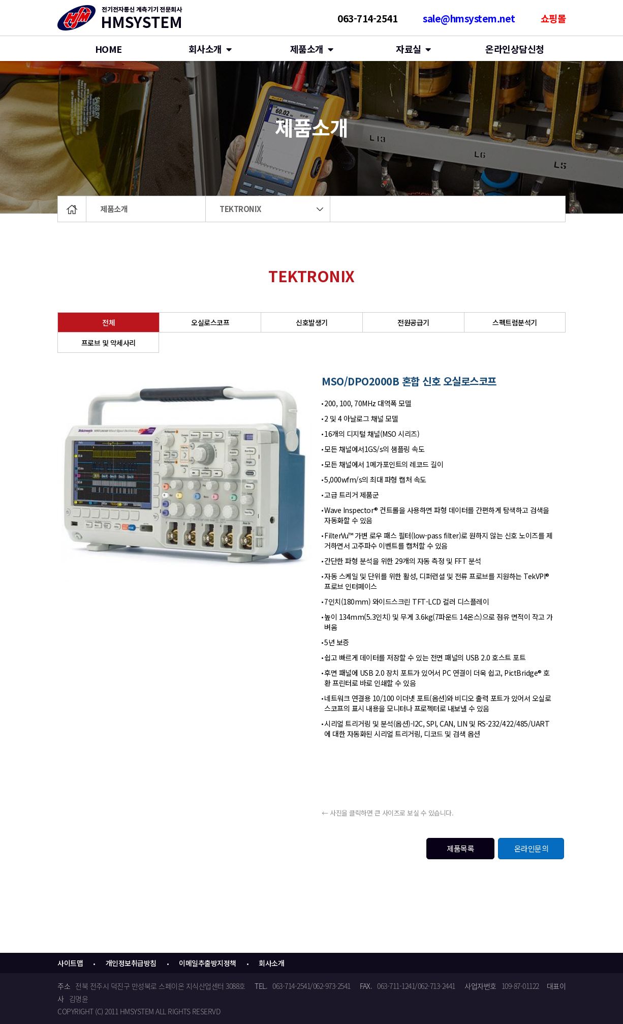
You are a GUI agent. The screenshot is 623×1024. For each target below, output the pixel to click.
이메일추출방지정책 (207, 963)
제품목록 (460, 848)
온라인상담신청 (514, 48)
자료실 (413, 48)
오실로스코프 (210, 322)
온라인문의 (531, 848)
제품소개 (114, 208)
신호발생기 (312, 322)
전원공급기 (413, 322)
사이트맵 (70, 963)
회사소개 (210, 48)
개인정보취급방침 (131, 963)
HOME (108, 48)
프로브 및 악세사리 (108, 343)
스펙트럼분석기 (514, 322)
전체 (108, 322)
